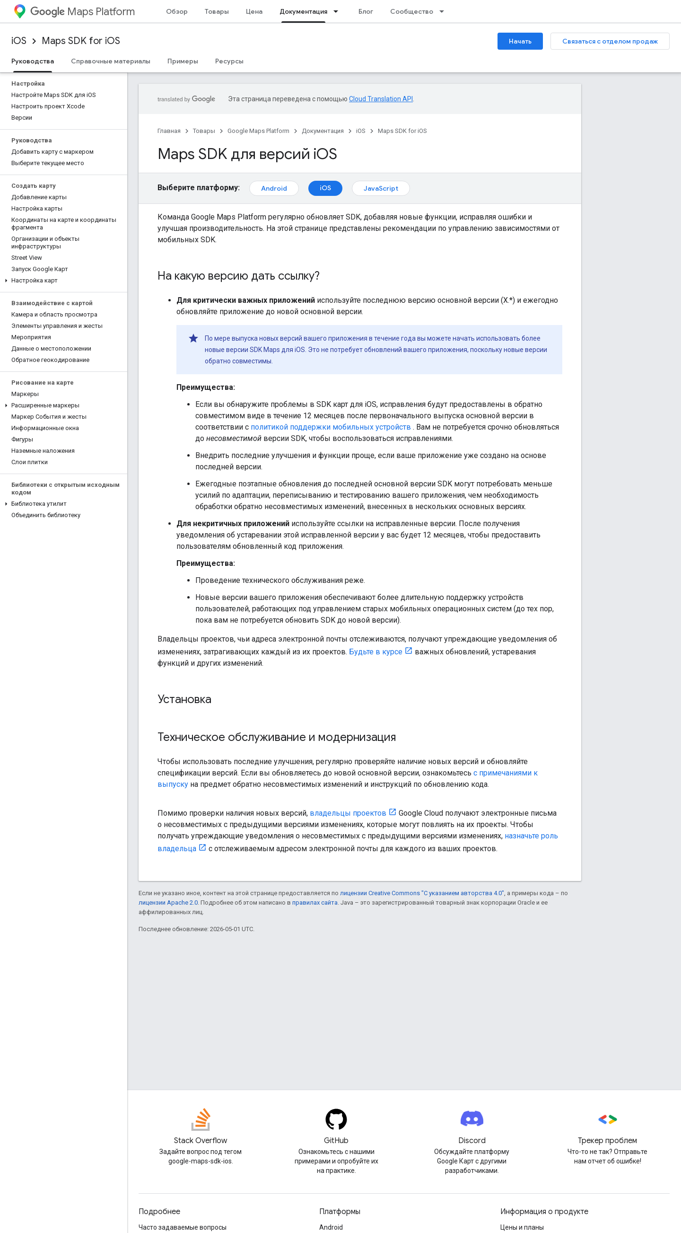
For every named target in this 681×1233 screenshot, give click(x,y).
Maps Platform (82, 11)
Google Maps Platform (258, 130)
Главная (169, 130)
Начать (520, 41)
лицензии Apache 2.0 (168, 902)
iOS (18, 41)
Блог (365, 11)
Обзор (177, 11)
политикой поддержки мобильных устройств (331, 427)
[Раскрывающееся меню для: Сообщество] (444, 11)
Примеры (182, 61)
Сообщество (411, 11)
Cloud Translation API (381, 99)
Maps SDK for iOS (81, 41)
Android (274, 188)
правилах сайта (315, 902)
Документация (323, 130)
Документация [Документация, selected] (303, 11)
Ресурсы (229, 61)
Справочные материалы (110, 61)
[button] (61, 280)
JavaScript (381, 188)
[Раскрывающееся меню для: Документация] (338, 11)
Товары (217, 11)
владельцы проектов (348, 813)
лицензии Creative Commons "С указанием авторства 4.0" (422, 893)
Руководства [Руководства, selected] (32, 61)
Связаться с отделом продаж (610, 41)
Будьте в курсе (375, 651)
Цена (254, 11)
